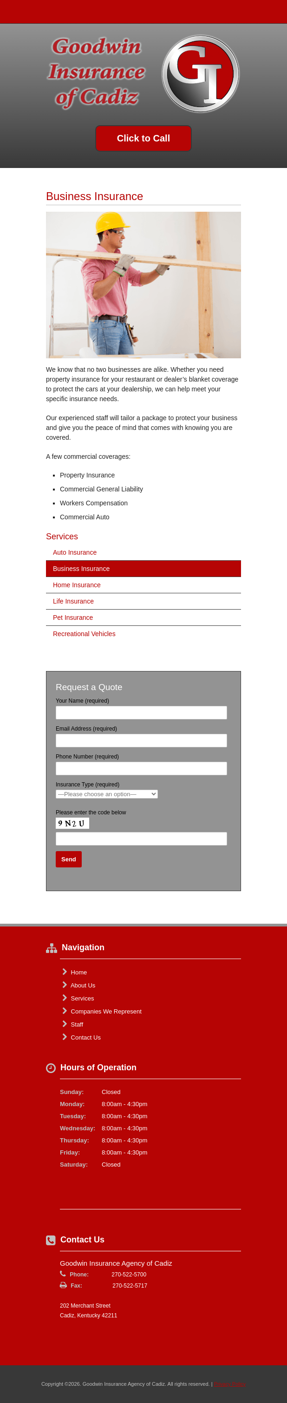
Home (74, 972)
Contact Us (81, 1037)
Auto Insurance (75, 552)
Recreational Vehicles (84, 634)
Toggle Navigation (272, 11)
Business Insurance (81, 568)
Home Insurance (77, 585)
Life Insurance (73, 601)
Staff (72, 1024)
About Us (78, 985)
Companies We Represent (102, 1011)
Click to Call (143, 138)
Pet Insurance (73, 617)
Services (78, 998)
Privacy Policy (230, 1384)
